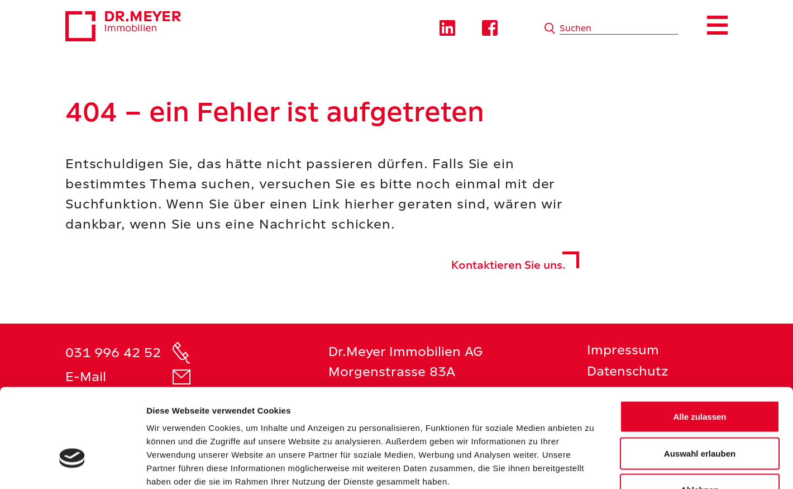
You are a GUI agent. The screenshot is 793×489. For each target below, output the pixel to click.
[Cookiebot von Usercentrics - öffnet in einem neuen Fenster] (72, 467)
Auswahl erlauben (699, 379)
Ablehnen (700, 415)
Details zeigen (594, 467)
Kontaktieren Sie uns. (508, 265)
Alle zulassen (699, 342)
